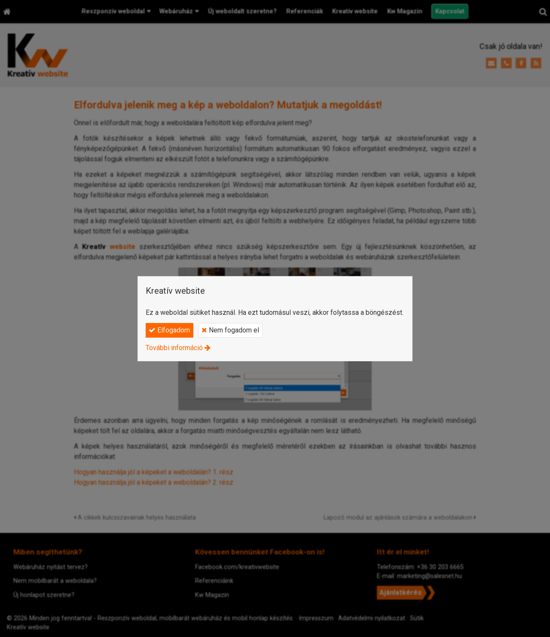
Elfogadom (169, 330)
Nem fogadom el (230, 330)
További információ (174, 348)
